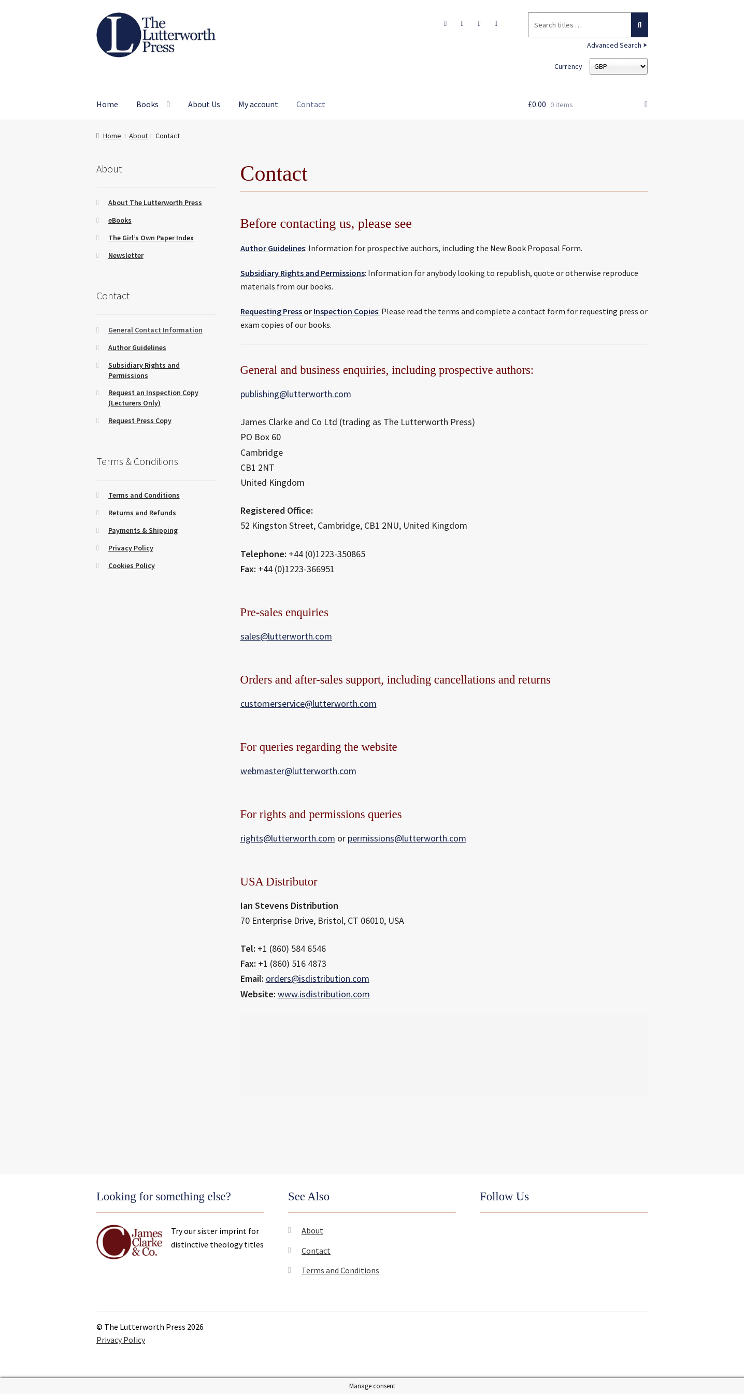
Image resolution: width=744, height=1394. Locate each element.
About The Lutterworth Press (155, 202)
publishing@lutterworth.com (295, 394)
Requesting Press (271, 311)
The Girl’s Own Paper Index (151, 237)
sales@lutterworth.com (286, 636)
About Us (204, 104)
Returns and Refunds (142, 512)
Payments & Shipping (143, 530)
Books (147, 104)
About (138, 135)
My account (258, 104)
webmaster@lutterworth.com (298, 771)
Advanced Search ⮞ (617, 45)
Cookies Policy (131, 565)
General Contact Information (155, 330)
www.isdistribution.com (324, 994)
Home (107, 104)
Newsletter (126, 255)
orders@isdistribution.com (317, 978)
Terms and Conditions (144, 495)
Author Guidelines (137, 347)
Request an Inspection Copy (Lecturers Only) (153, 398)
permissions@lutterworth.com (407, 838)
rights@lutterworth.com (287, 838)
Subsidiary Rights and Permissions (302, 273)
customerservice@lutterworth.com (308, 703)
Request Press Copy (139, 420)
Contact (310, 104)
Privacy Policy (130, 548)
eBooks (120, 220)
